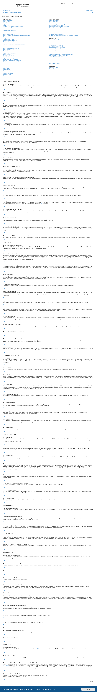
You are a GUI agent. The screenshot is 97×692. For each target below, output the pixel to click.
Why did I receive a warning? (8, 58)
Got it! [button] (88, 689)
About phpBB (6, 650)
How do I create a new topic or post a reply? (11, 48)
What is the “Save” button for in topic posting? (12, 60)
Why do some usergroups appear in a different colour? (59, 26)
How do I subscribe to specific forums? (56, 56)
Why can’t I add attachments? (9, 56)
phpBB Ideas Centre (60, 657)
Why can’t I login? (6, 25)
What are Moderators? (53, 21)
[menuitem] (9, 10)
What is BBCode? (6, 67)
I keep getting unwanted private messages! (57, 34)
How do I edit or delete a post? (9, 49)
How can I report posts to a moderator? (10, 59)
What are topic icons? (7, 76)
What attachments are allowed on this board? (57, 62)
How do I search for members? (55, 48)
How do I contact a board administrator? (56, 71)
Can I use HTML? (6, 68)
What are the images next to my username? (11, 40)
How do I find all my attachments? (55, 63)
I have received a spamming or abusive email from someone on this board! (63, 35)
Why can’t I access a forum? (8, 55)
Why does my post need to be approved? (11, 61)
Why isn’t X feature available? (54, 68)
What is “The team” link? (53, 28)
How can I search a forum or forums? (56, 45)
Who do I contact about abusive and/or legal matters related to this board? (63, 69)
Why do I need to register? (8, 20)
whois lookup (5, 665)
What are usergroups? (53, 22)
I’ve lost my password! (7, 27)
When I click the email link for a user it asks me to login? (14, 44)
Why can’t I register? (7, 22)
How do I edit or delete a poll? (9, 54)
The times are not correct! (8, 36)
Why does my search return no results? (56, 46)
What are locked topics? (7, 75)
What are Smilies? (6, 69)
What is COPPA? (6, 21)
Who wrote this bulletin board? (55, 67)
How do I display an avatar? (8, 41)
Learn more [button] (51, 689)
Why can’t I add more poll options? (9, 53)
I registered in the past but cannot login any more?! (13, 26)
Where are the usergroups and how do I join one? (58, 24)
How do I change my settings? (9, 34)
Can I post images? (7, 70)
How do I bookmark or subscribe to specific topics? (58, 55)
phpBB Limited (38, 648)
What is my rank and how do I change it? (11, 42)
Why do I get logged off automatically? (10, 28)
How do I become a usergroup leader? (56, 25)
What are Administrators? (54, 20)
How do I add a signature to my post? (10, 50)
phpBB (42, 203)
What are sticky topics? (7, 74)
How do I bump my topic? (8, 62)
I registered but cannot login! (8, 24)
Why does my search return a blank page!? (57, 47)
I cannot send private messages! (55, 33)
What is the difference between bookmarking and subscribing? (61, 54)
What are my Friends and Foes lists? (56, 39)
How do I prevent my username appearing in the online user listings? (16, 35)
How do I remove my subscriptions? (56, 57)
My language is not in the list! (8, 39)
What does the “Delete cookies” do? (10, 30)
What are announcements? (8, 73)
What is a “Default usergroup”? (55, 27)
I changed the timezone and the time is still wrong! (12, 38)
